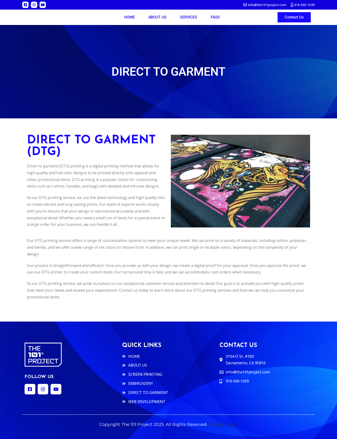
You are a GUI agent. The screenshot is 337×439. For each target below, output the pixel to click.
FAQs (215, 17)
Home (129, 17)
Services (188, 17)
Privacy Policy (223, 424)
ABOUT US (157, 17)
